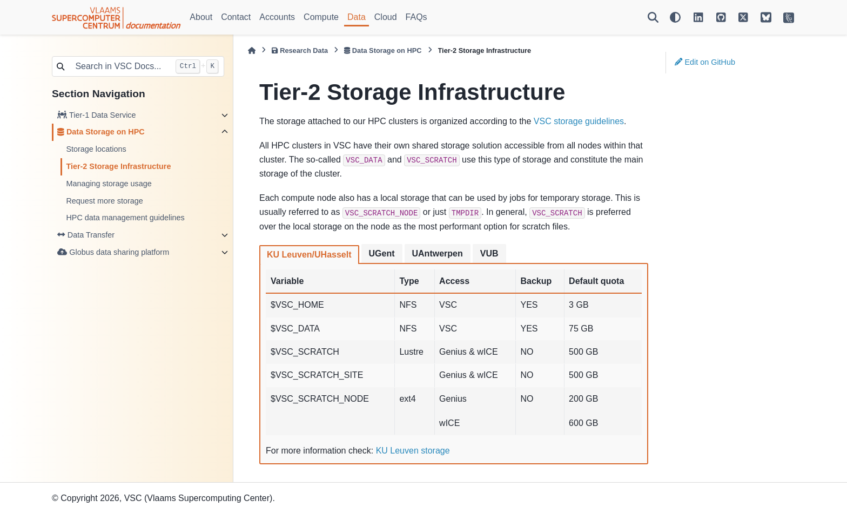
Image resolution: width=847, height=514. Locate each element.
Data (356, 17)
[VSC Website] (788, 17)
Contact (236, 17)
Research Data (300, 50)
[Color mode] (675, 17)
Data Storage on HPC (100, 131)
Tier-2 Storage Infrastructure (118, 166)
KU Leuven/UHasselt (309, 254)
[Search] (653, 17)
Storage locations (96, 149)
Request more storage (104, 201)
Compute (321, 17)
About (201, 17)
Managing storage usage (108, 183)
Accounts (277, 17)
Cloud (385, 17)
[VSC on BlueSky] (765, 17)
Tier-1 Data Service (96, 115)
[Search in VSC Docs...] (119, 66)
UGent (382, 253)
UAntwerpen (437, 253)
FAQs (416, 17)
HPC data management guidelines (125, 217)
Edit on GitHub (705, 62)
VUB (489, 253)
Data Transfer (86, 235)
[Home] (252, 50)
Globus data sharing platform (113, 252)
